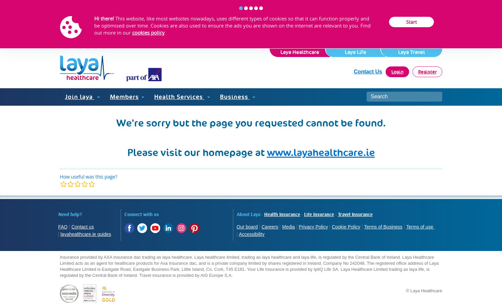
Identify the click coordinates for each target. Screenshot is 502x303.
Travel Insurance (355, 214)
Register (427, 72)
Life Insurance (319, 214)
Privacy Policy (313, 227)
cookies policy (148, 32)
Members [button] (127, 97)
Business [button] (237, 97)
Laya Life (355, 52)
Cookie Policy (346, 227)
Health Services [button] (182, 97)
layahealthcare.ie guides (86, 234)
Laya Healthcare (299, 52)
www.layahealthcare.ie (321, 152)
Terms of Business (383, 227)
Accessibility (252, 234)
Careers (270, 227)
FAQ (63, 227)
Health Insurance (282, 214)
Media (288, 227)
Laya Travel (411, 52)
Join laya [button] (82, 97)
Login (397, 72)
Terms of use (420, 227)
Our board (247, 227)
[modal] (77, 184)
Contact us (82, 227)
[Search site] (404, 97)
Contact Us (368, 71)
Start (411, 22)
